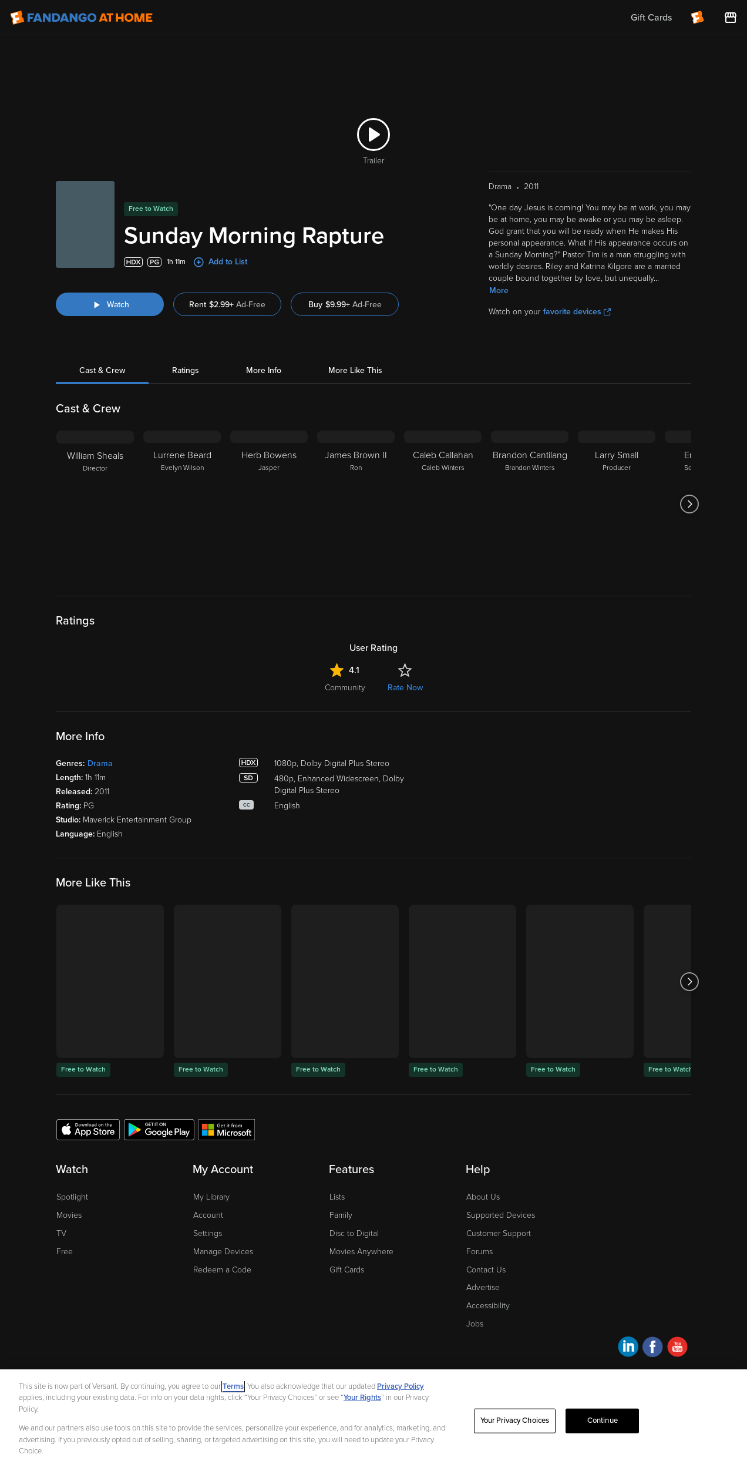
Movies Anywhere (361, 1252)
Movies (69, 1215)
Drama (100, 763)
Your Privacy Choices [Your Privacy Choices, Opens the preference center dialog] (515, 1420)
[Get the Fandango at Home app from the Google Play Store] (159, 1129)
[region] (373, 1420)
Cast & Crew (102, 370)
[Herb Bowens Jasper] (269, 504)
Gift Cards (346, 1270)
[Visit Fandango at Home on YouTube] (677, 1348)
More (499, 290)
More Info (263, 370)
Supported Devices (500, 1215)
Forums (479, 1252)
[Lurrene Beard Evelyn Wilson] (182, 504)
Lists (337, 1197)
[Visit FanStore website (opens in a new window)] (730, 17)
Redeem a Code (222, 1270)
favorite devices (577, 312)
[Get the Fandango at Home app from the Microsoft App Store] (226, 1129)
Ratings (185, 370)
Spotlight (72, 1197)
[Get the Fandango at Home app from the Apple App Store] (88, 1129)
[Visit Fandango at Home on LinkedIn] (628, 1348)
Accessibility (488, 1306)
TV (61, 1233)
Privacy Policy (400, 1386)
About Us (483, 1197)
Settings (207, 1233)
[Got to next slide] (690, 504)
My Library (211, 1197)
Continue (602, 1420)
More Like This (355, 370)
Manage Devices (223, 1252)
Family (340, 1215)
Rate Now (405, 688)
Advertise (483, 1287)
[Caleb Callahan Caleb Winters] (442, 504)
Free (64, 1252)
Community (345, 688)
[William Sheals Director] (95, 504)
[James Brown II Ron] (356, 504)
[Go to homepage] (81, 17)
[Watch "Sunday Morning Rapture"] (110, 304)
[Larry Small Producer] (616, 504)
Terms (233, 1386)
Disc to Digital (354, 1233)
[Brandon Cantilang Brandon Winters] (529, 504)
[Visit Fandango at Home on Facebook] (653, 1348)
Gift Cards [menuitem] (651, 17)
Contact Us (486, 1270)
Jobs (474, 1324)
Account (208, 1215)
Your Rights (362, 1397)
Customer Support (498, 1233)
